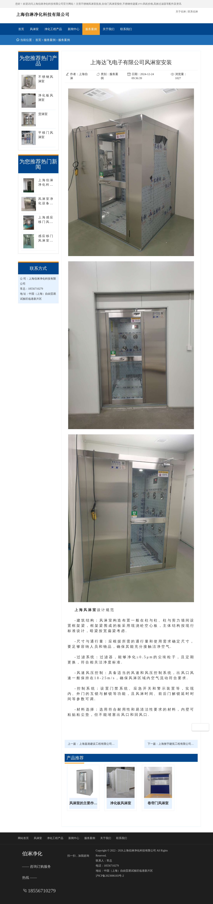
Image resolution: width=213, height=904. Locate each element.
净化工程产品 (53, 29)
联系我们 (126, 29)
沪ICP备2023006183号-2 (110, 875)
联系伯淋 (193, 11)
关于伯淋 (181, 11)
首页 (21, 29)
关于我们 (108, 29)
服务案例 (91, 29)
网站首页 (23, 838)
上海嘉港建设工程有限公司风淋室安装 (102, 743)
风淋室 (34, 29)
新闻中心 (73, 29)
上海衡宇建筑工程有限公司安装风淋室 (181, 743)
